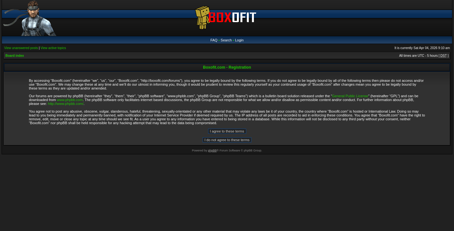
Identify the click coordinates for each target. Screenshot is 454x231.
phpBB (212, 150)
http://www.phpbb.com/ (66, 104)
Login (239, 40)
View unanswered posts (21, 48)
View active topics (53, 48)
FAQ (213, 40)
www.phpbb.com (70, 100)
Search (226, 40)
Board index (14, 55)
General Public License (350, 96)
